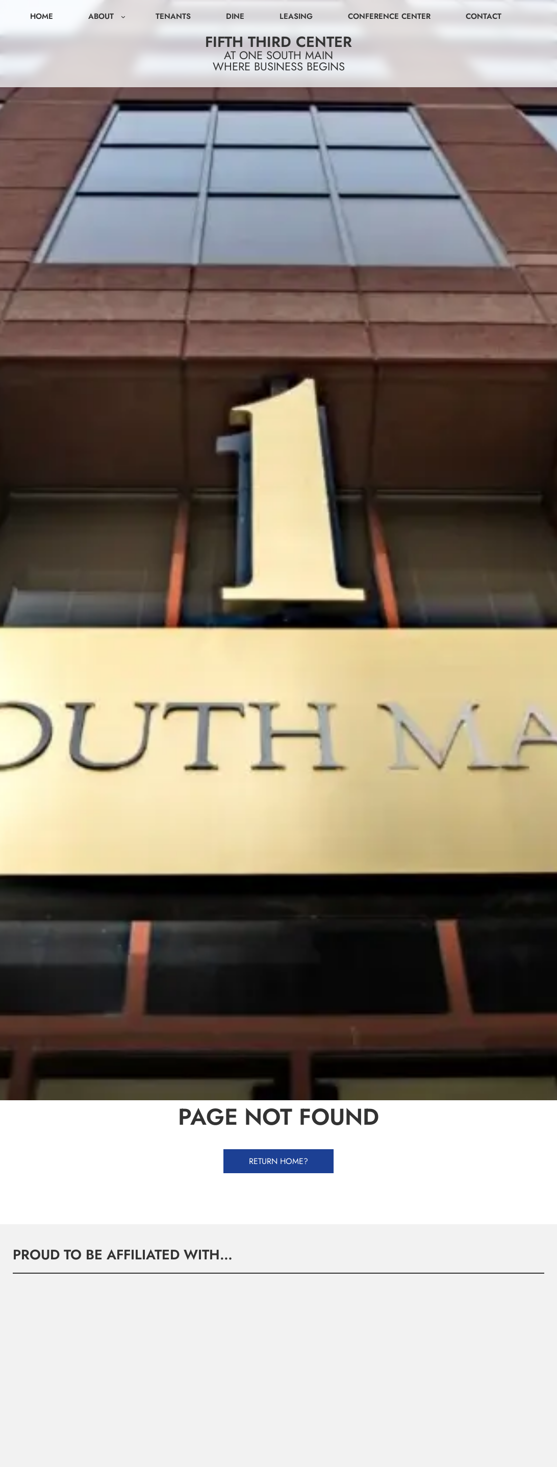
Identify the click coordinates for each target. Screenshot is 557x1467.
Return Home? (278, 1161)
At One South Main (278, 55)
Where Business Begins (279, 66)
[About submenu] (123, 16)
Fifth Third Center (278, 42)
